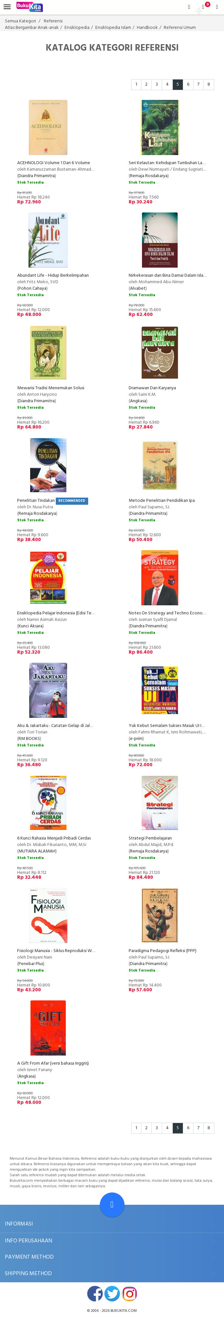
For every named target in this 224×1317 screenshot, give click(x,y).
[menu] (7, 7)
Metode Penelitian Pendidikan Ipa (162, 500)
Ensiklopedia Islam (113, 27)
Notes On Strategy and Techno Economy (168, 613)
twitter (112, 1294)
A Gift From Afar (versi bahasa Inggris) (53, 1063)
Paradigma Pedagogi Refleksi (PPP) (162, 951)
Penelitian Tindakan (36, 500)
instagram (129, 1294)
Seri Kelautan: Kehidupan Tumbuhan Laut (167, 163)
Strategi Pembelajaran (150, 838)
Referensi (53, 21)
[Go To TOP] (112, 1204)
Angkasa (138, 401)
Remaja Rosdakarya (149, 176)
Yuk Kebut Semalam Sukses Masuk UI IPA (168, 726)
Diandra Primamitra (36, 176)
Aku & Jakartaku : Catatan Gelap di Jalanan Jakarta (65, 726)
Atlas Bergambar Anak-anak (32, 27)
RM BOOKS (29, 739)
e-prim (136, 739)
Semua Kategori (20, 21)
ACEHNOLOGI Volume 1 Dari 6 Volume (53, 163)
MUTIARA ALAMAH (36, 851)
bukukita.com (124, 1311)
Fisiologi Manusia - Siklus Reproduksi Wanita (59, 951)
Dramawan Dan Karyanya (152, 388)
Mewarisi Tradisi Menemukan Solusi (50, 388)
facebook (95, 1294)
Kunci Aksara (30, 626)
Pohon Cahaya (32, 288)
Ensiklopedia (77, 27)
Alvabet (138, 288)
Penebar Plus (30, 964)
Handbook (147, 27)
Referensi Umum (180, 27)
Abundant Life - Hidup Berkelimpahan (53, 275)
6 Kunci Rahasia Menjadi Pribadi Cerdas (54, 838)
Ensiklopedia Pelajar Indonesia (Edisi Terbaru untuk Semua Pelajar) (79, 613)
